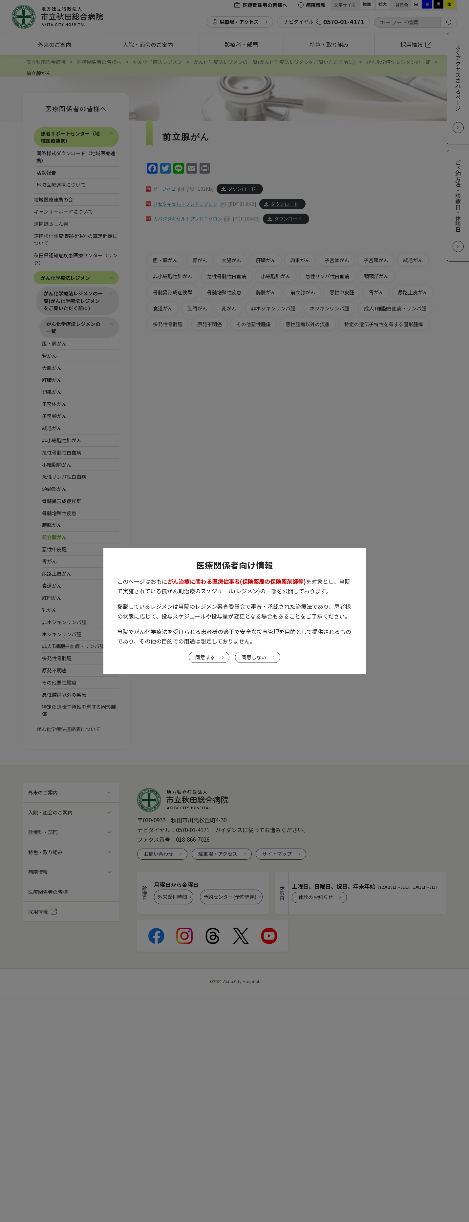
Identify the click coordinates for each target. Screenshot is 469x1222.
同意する (205, 657)
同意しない (254, 657)
